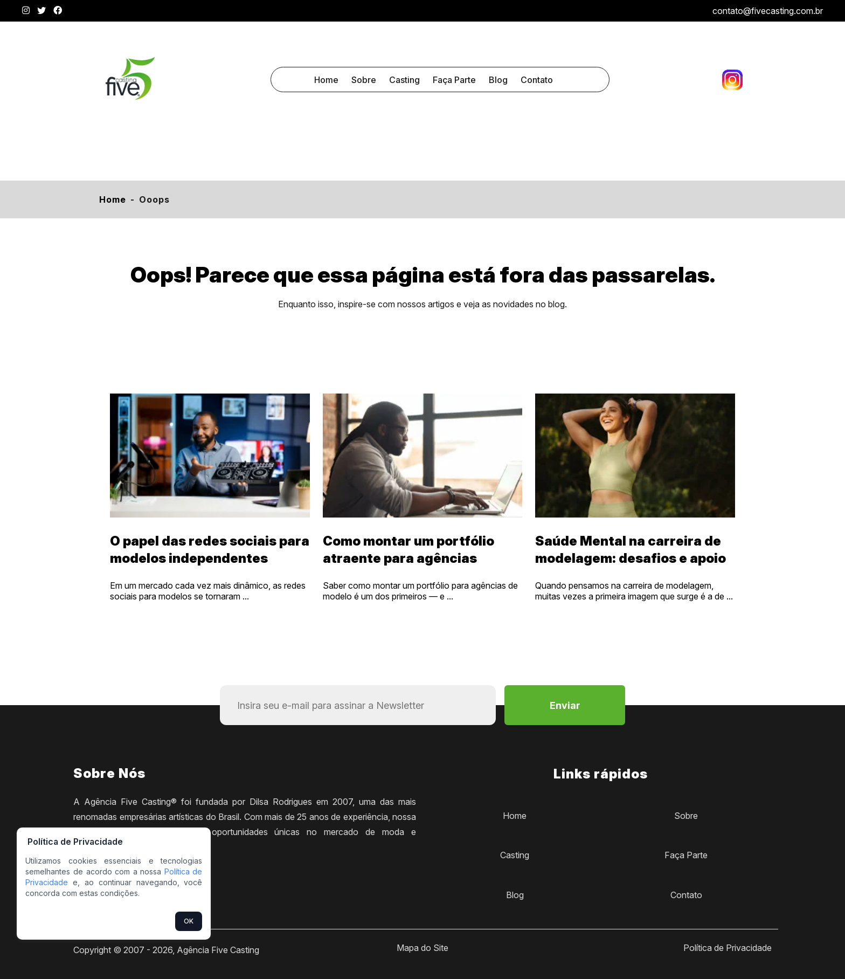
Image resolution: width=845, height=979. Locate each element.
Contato (537, 79)
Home (326, 79)
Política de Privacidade (727, 947)
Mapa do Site (422, 947)
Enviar (565, 705)
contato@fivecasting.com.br (767, 10)
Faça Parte (454, 79)
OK (188, 921)
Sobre (363, 79)
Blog (498, 79)
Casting (404, 79)
